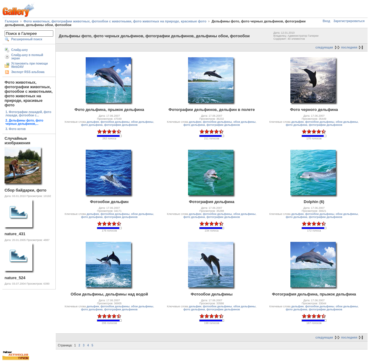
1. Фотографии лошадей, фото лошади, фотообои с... (28, 113)
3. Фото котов (15, 129)
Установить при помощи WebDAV (29, 65)
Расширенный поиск (26, 39)
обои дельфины (142, 121)
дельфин (93, 121)
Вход (326, 21)
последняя (349, 47)
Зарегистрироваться (349, 21)
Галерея (11, 21)
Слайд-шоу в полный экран (27, 56)
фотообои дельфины (115, 121)
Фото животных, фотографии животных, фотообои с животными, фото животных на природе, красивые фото (115, 21)
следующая (324, 47)
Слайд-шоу (19, 50)
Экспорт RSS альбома (28, 72)
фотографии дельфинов (120, 124)
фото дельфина (92, 124)
